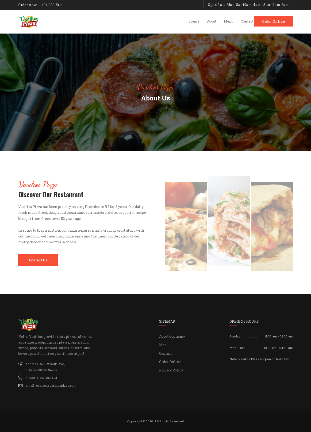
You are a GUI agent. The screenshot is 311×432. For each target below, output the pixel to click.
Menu (228, 21)
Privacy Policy (171, 370)
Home (194, 21)
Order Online (273, 21)
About (211, 21)
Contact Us (38, 260)
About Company (172, 336)
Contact (247, 21)
